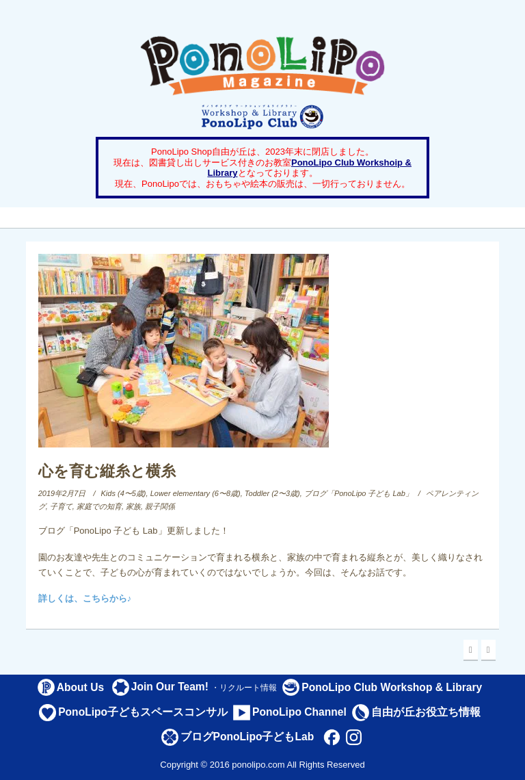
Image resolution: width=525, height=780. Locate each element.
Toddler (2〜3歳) (272, 493)
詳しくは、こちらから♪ (85, 598)
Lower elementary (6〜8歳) (195, 493)
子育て (61, 506)
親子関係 (160, 506)
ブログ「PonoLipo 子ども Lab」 (358, 493)
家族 (133, 506)
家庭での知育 (99, 506)
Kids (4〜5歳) (123, 493)
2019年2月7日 (62, 493)
